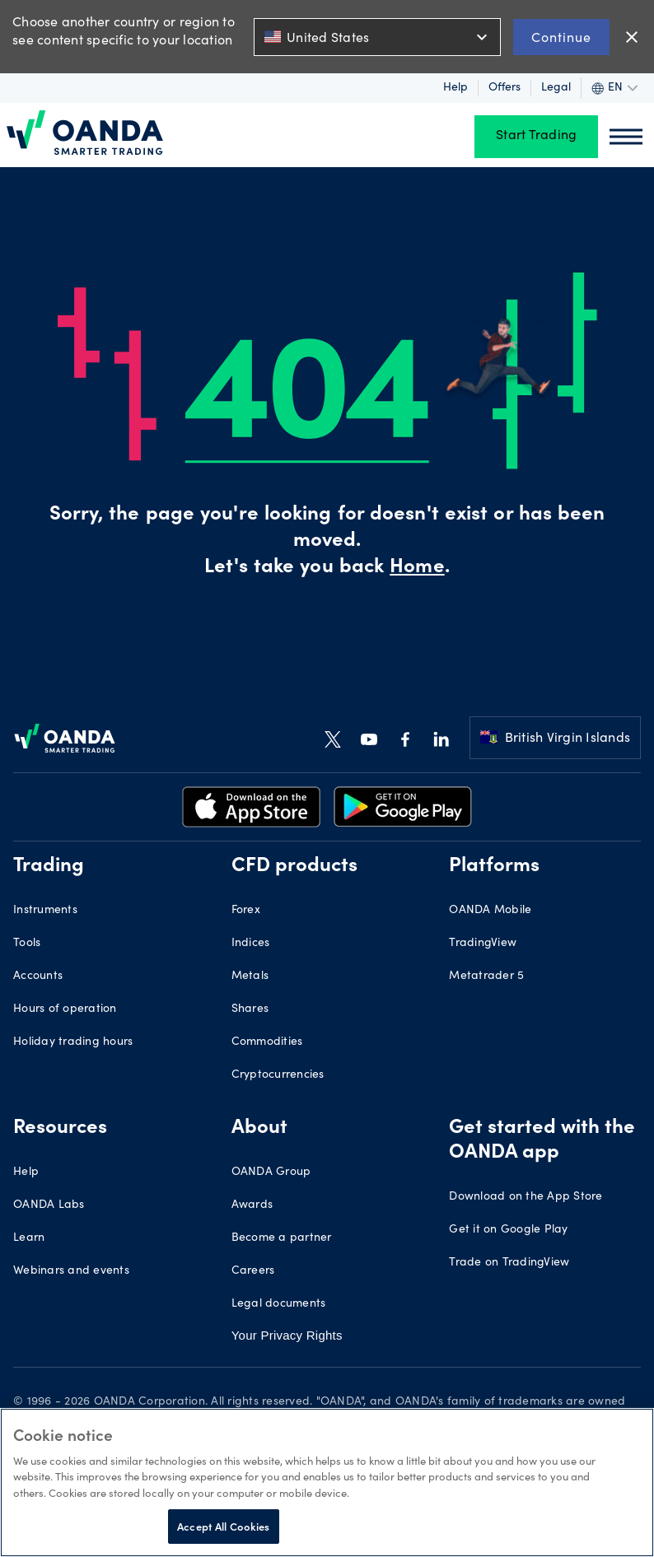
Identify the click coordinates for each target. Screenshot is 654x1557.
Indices (250, 943)
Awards (252, 1205)
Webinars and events (71, 1271)
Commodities (267, 1042)
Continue (561, 36)
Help (455, 88)
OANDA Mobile (490, 910)
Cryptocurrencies (278, 1075)
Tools (26, 943)
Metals (250, 976)
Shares (250, 1009)
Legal (556, 88)
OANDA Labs (49, 1205)
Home (417, 568)
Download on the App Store (525, 1197)
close (632, 37)
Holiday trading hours (73, 1042)
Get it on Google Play (508, 1230)
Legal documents (278, 1304)
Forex (245, 910)
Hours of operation (65, 1009)
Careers (253, 1271)
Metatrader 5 (486, 976)
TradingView (482, 943)
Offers (504, 88)
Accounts (38, 976)
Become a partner (281, 1238)
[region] (327, 1482)
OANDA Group (271, 1172)
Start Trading (536, 136)
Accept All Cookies (223, 1526)
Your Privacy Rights (287, 1335)
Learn (28, 1238)
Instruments (45, 910)
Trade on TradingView (509, 1263)
